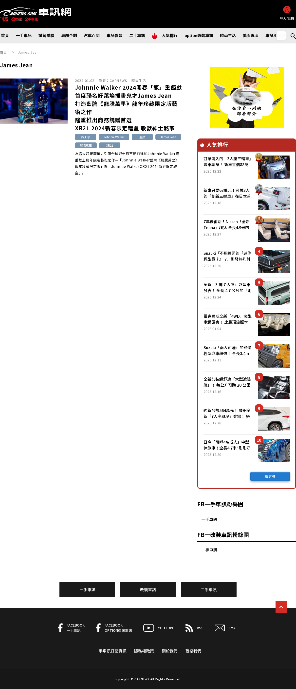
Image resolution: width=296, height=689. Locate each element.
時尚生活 (138, 80)
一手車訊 (209, 519)
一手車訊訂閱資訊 (110, 651)
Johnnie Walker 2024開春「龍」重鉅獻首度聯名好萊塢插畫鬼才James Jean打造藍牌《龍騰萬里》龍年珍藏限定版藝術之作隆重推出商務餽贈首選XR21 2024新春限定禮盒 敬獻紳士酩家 (128, 107)
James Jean (168, 137)
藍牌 (142, 137)
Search (291, 35)
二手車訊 (209, 589)
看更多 (270, 476)
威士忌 (85, 137)
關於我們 (170, 651)
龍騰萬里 (86, 145)
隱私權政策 (144, 651)
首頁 (3, 52)
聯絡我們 (193, 651)
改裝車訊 (148, 589)
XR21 (109, 145)
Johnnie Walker (114, 137)
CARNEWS (118, 80)
